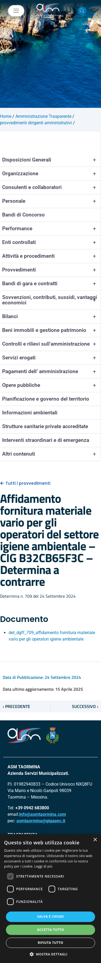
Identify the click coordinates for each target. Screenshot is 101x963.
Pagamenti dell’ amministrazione (51, 371)
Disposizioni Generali (51, 160)
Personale (51, 201)
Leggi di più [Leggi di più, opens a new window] (43, 866)
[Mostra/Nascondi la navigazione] (16, 10)
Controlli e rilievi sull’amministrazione (51, 344)
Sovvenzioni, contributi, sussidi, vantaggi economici (51, 300)
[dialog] (50, 898)
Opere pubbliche (51, 385)
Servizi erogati (51, 357)
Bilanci (51, 316)
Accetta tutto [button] (50, 929)
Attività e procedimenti (51, 256)
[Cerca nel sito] (82, 10)
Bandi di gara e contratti (51, 283)
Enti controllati (51, 242)
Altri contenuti (51, 454)
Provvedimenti (51, 270)
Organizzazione (51, 173)
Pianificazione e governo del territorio (45, 399)
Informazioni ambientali (29, 413)
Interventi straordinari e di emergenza (45, 440)
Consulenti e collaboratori (51, 187)
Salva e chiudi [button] (50, 916)
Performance (51, 228)
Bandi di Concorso (23, 215)
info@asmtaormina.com (42, 814)
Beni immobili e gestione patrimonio (51, 330)
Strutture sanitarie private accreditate (45, 426)
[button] (51, 954)
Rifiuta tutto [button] (50, 942)
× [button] (95, 840)
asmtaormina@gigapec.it (40, 820)
